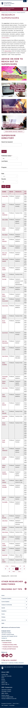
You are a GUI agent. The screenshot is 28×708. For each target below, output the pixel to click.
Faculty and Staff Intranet (9, 648)
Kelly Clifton (5, 219)
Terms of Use (15, 703)
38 (24, 566)
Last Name (4, 161)
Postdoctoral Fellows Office (10, 644)
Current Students (5, 601)
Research (21, 662)
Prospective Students (12, 12)
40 (10, 568)
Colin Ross (5, 520)
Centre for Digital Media (7, 697)
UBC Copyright (4, 705)
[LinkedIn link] (6, 655)
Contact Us (4, 638)
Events (3, 679)
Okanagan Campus (6, 691)
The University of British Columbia (10, 3)
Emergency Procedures (6, 703)
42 (17, 568)
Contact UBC (4, 674)
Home (2, 595)
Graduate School (4, 12)
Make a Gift (4, 682)
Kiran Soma (5, 532)
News (2, 677)
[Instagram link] (3, 655)
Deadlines (3, 611)
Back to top (4, 662)
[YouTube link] (10, 655)
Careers (3, 681)
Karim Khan (5, 305)
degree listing (8, 51)
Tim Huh (4, 279)
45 (10, 571)
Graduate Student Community (10, 646)
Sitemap (11, 662)
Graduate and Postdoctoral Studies (14, 628)
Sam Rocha (5, 356)
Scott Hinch (5, 332)
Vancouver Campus (6, 689)
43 (21, 568)
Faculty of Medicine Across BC (8, 698)
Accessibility (11, 705)
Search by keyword (7, 142)
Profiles (16, 662)
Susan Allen (5, 196)
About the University (6, 676)
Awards (3, 607)
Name (4, 191)
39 (6, 568)
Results (3, 179)
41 (13, 568)
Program (4, 167)
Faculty (18, 191)
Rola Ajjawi (5, 234)
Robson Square (5, 695)
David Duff (4, 555)
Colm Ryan (5, 388)
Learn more (5, 37)
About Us (3, 620)
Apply (2, 623)
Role (2, 173)
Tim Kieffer (4, 502)
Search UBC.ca (5, 684)
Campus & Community (6, 604)
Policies (3, 617)
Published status (6, 155)
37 (21, 566)
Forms (3, 614)
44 (25, 568)
